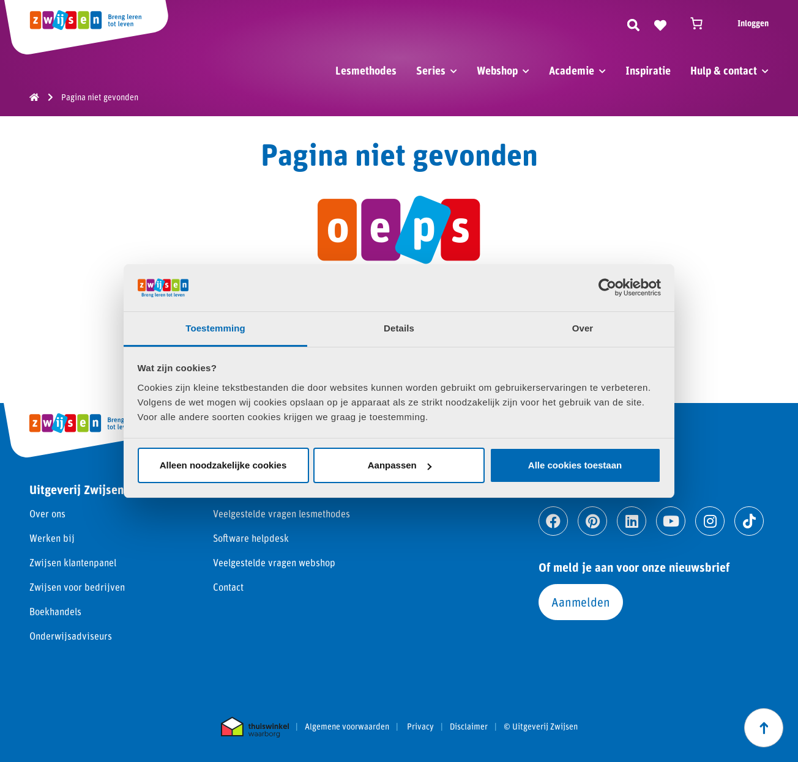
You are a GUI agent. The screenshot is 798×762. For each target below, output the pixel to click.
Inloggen (753, 23)
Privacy (420, 726)
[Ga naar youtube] (670, 521)
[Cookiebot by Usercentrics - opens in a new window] (607, 287)
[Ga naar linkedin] (631, 521)
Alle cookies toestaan (575, 465)
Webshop (497, 70)
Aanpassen (399, 465)
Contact (228, 586)
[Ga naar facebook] (553, 521)
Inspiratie (648, 70)
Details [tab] (399, 328)
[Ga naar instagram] (710, 521)
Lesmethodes (366, 70)
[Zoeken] (633, 23)
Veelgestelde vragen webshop (274, 562)
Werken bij (52, 537)
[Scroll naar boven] (763, 727)
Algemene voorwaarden (347, 726)
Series (431, 70)
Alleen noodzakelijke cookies (223, 465)
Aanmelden (580, 602)
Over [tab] (583, 328)
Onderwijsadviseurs (70, 635)
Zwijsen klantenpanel (72, 562)
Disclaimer (469, 726)
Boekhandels (55, 611)
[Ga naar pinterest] (592, 521)
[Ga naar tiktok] (749, 521)
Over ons (47, 513)
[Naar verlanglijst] (660, 23)
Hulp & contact (723, 70)
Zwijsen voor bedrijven (77, 586)
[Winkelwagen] (702, 23)
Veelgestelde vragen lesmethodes (281, 513)
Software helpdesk (251, 537)
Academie (571, 70)
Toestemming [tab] (215, 328)
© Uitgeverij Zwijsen (541, 726)
